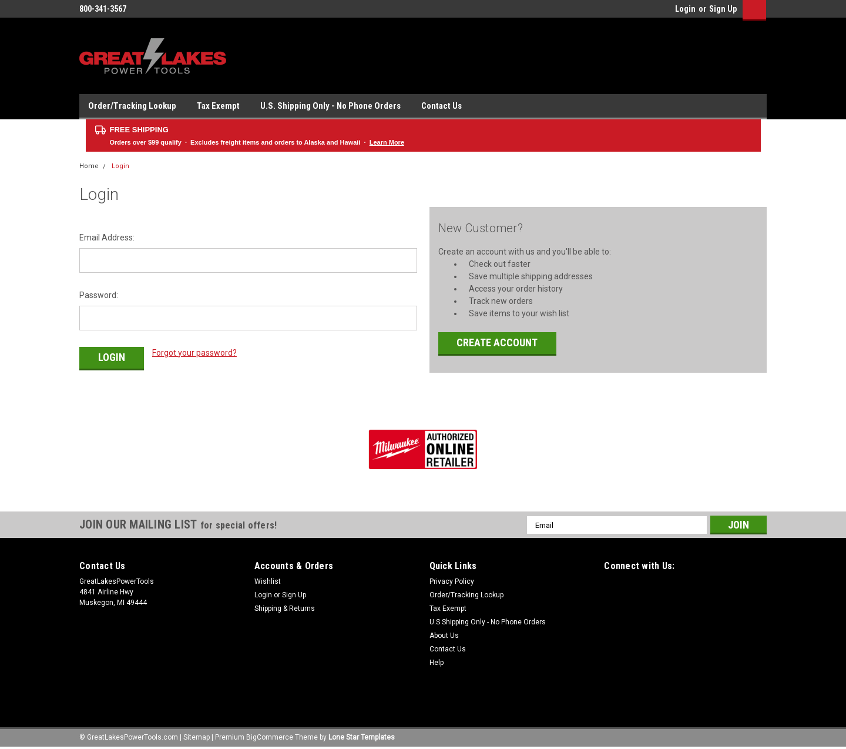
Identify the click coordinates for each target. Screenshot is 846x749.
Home (89, 166)
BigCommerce (269, 737)
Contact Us (441, 106)
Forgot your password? (194, 352)
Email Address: (107, 237)
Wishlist (267, 581)
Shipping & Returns (284, 608)
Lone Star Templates (361, 737)
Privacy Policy (451, 581)
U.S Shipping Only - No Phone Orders (487, 622)
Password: (98, 295)
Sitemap (196, 737)
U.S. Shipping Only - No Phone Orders (330, 106)
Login (685, 9)
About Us (444, 635)
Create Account (497, 342)
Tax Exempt (218, 106)
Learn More (387, 142)
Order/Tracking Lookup (132, 106)
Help (436, 662)
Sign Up (723, 9)
